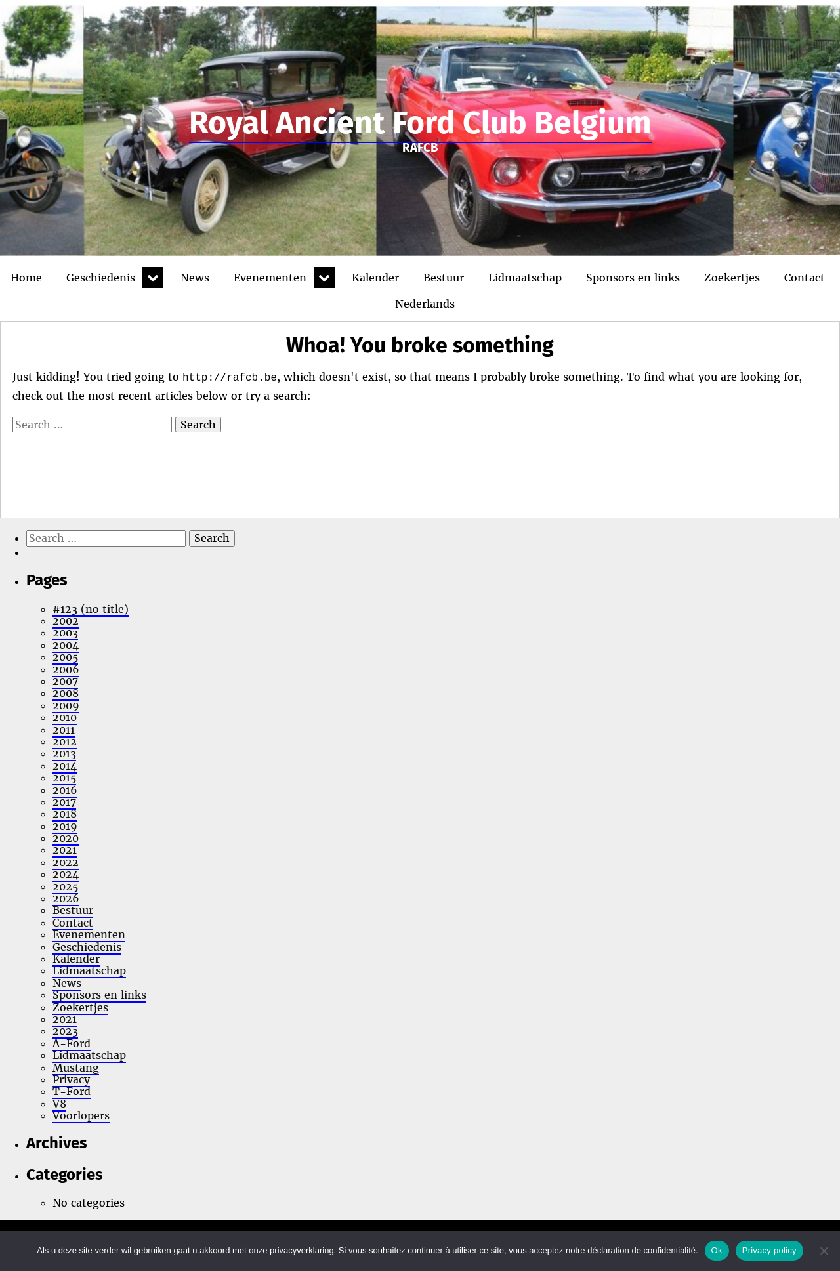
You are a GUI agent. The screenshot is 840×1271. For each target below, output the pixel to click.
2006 (65, 669)
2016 (64, 790)
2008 (65, 692)
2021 (64, 849)
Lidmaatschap (525, 277)
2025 (65, 886)
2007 (65, 681)
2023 (65, 1030)
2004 (65, 645)
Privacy (71, 1079)
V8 (59, 1103)
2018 (64, 813)
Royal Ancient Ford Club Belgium (420, 123)
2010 (64, 717)
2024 (65, 874)
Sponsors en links (633, 277)
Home (26, 277)
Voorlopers (81, 1115)
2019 (64, 826)
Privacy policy (769, 1250)
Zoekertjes (732, 277)
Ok (717, 1250)
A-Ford (71, 1043)
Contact (804, 277)
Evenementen (270, 277)
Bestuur (443, 277)
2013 (64, 753)
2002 (65, 620)
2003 (65, 632)
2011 (63, 729)
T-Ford (71, 1091)
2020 (65, 837)
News (194, 277)
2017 (64, 801)
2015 (64, 777)
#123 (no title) (90, 608)
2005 (65, 656)
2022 (65, 862)
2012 (64, 741)
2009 (65, 705)
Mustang (75, 1067)
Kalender (375, 277)
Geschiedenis (100, 277)
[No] (823, 1250)
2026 (65, 898)
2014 (64, 765)
